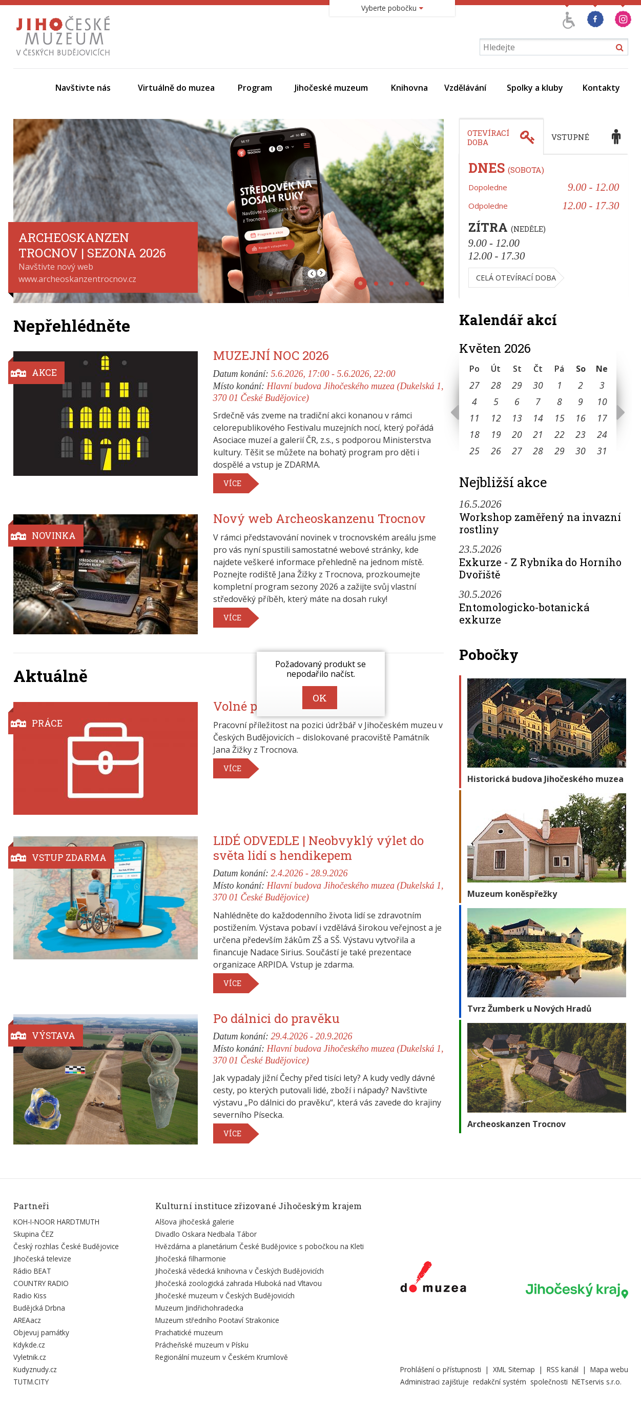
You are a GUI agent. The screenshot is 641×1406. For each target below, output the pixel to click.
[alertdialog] (321, 684)
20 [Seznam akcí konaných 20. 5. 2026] (517, 434)
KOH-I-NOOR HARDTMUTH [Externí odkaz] (56, 1222)
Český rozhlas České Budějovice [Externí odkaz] (66, 1246)
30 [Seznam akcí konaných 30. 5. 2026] (580, 451)
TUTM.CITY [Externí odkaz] (31, 1382)
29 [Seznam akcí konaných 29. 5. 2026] (559, 451)
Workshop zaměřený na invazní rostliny (540, 523)
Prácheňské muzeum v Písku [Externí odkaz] (202, 1345)
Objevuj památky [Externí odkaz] (41, 1332)
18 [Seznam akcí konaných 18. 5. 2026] (474, 434)
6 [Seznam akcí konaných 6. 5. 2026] (517, 401)
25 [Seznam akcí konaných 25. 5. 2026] (474, 451)
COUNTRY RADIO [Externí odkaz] (41, 1283)
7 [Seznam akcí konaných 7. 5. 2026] (538, 401)
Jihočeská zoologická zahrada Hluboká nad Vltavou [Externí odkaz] (238, 1283)
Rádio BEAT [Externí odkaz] (32, 1271)
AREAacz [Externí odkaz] (27, 1320)
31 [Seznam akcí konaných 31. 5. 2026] (602, 451)
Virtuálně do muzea (176, 87)
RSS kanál (562, 1369)
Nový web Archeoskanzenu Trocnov (319, 518)
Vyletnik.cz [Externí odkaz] (29, 1357)
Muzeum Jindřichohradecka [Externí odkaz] (199, 1308)
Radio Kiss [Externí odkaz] (30, 1295)
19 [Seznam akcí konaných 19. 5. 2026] (496, 434)
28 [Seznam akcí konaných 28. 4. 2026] (496, 385)
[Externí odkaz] (433, 1278)
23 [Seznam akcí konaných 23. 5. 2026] (580, 434)
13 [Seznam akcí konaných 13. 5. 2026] (517, 418)
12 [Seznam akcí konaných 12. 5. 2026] (496, 418)
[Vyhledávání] (554, 46)
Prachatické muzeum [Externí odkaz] (189, 1332)
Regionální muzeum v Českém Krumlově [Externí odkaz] (221, 1357)
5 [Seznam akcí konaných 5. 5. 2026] (496, 401)
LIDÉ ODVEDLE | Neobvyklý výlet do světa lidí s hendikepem (318, 847)
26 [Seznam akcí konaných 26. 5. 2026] (496, 451)
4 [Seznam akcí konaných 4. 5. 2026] (474, 401)
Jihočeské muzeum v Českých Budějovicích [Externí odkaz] (225, 1295)
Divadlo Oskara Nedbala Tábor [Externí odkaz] (206, 1234)
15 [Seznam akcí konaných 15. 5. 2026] (559, 418)
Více (232, 483)
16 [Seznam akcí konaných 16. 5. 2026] (580, 418)
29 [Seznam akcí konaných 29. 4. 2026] (517, 385)
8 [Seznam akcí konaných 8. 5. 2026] (559, 401)
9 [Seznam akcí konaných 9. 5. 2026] (580, 401)
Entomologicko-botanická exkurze (524, 613)
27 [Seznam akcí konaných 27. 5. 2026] (517, 451)
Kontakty (601, 87)
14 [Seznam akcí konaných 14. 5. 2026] (538, 418)
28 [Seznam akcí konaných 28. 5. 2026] (538, 451)
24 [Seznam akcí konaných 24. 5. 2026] (602, 434)
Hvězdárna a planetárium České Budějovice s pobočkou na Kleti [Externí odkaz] (259, 1246)
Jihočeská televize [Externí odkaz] (42, 1258)
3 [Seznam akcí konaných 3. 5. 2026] (602, 385)
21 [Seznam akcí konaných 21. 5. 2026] (538, 434)
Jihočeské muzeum (331, 87)
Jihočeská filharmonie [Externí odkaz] (190, 1258)
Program (255, 87)
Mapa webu (609, 1369)
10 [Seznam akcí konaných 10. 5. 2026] (602, 401)
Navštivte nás (83, 87)
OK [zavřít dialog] (320, 697)
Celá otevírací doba (516, 278)
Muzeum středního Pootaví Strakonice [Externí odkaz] (217, 1320)
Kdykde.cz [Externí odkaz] (29, 1345)
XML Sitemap (514, 1369)
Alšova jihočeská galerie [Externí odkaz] (194, 1222)
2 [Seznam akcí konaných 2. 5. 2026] (580, 385)
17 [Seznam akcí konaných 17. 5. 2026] (602, 418)
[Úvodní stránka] (65, 55)
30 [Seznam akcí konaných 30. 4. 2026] (538, 385)
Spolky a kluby (535, 87)
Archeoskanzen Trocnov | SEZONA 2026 (92, 245)
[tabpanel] (543, 226)
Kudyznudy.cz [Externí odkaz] (35, 1369)
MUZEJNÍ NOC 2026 (271, 355)
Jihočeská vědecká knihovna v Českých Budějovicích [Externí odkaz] (239, 1271)
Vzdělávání (465, 87)
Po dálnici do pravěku (276, 1018)
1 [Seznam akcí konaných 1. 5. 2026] (559, 385)
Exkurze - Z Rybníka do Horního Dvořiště (540, 568)
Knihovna (409, 87)
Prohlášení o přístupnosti (440, 1369)
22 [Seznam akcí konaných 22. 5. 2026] (559, 434)
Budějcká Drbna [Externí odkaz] (39, 1308)
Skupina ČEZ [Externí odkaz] (33, 1234)
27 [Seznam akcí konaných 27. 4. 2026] (474, 385)
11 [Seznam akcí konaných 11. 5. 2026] (474, 418)
